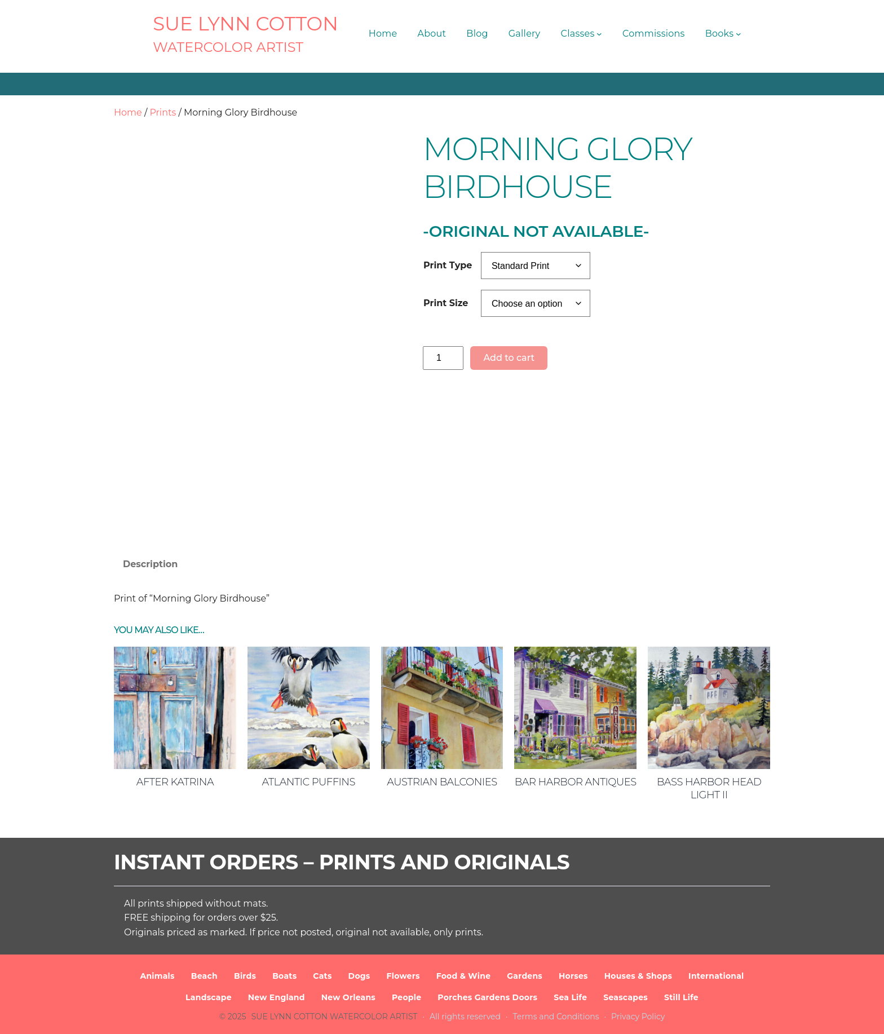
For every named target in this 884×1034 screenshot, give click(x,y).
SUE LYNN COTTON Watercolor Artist (334, 1016)
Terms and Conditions (556, 1016)
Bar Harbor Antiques (576, 782)
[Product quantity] (443, 357)
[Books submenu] (738, 34)
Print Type (447, 265)
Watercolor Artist (228, 47)
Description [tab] (150, 564)
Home (128, 112)
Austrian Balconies (442, 782)
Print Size (445, 303)
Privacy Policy (638, 1016)
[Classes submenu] (599, 34)
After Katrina (175, 782)
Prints (162, 112)
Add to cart (508, 357)
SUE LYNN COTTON (245, 24)
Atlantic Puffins (308, 782)
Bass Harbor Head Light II (709, 788)
